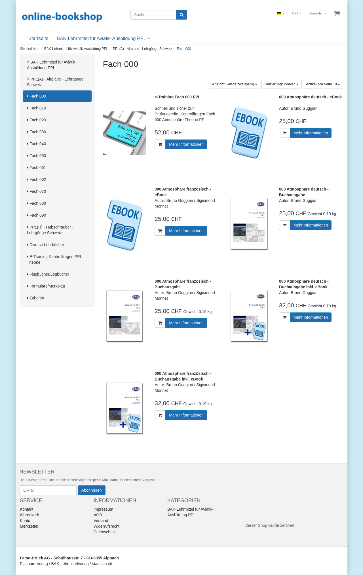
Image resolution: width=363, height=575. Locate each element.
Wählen (282, 84)
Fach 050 (36, 155)
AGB (98, 515)
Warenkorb (29, 515)
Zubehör (35, 298)
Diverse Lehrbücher (45, 244)
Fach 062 (36, 179)
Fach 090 (36, 215)
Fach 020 (36, 120)
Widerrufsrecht (106, 526)
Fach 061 (36, 167)
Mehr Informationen (186, 144)
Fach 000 (36, 96)
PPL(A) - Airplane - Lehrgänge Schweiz (55, 82)
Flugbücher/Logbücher (48, 274)
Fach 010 (36, 108)
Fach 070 (36, 191)
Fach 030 (36, 132)
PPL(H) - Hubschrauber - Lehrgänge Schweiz (50, 230)
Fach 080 (36, 203)
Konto (25, 520)
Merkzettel (29, 526)
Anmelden (317, 13)
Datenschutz (105, 532)
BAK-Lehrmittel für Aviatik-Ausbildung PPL (103, 38)
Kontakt (26, 509)
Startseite (38, 38)
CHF (296, 13)
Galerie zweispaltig (234, 84)
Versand (101, 520)
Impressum (103, 509)
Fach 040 (36, 143)
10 (323, 84)
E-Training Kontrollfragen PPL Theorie (54, 259)
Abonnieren (91, 490)
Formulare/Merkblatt (46, 286)
